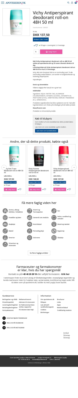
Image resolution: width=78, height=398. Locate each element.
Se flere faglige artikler (39, 253)
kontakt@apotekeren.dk (14, 317)
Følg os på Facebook (12, 322)
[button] (2, 2)
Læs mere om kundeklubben (47, 131)
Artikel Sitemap (66, 333)
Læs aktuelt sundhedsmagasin (47, 306)
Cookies (43, 309)
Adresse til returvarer (26, 302)
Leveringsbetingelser (9, 305)
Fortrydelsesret (7, 310)
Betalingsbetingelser (9, 307)
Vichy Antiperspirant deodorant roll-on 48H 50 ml (63, 171)
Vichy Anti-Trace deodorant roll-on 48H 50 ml (13, 171)
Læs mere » (8, 176)
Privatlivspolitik (7, 302)
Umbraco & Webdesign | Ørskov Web (39, 362)
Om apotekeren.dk (47, 299)
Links (59, 302)
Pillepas (43, 302)
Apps (59, 305)
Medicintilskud (62, 307)
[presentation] (3, 167)
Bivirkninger (45, 312)
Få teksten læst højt (26, 309)
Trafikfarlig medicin (64, 310)
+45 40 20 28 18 (29, 274)
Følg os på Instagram (13, 327)
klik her (65, 274)
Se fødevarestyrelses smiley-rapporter (26, 306)
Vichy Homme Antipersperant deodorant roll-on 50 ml (39, 171)
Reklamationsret (25, 299)
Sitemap (66, 337)
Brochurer (60, 299)
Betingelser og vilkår (9, 299)
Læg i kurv (51, 52)
